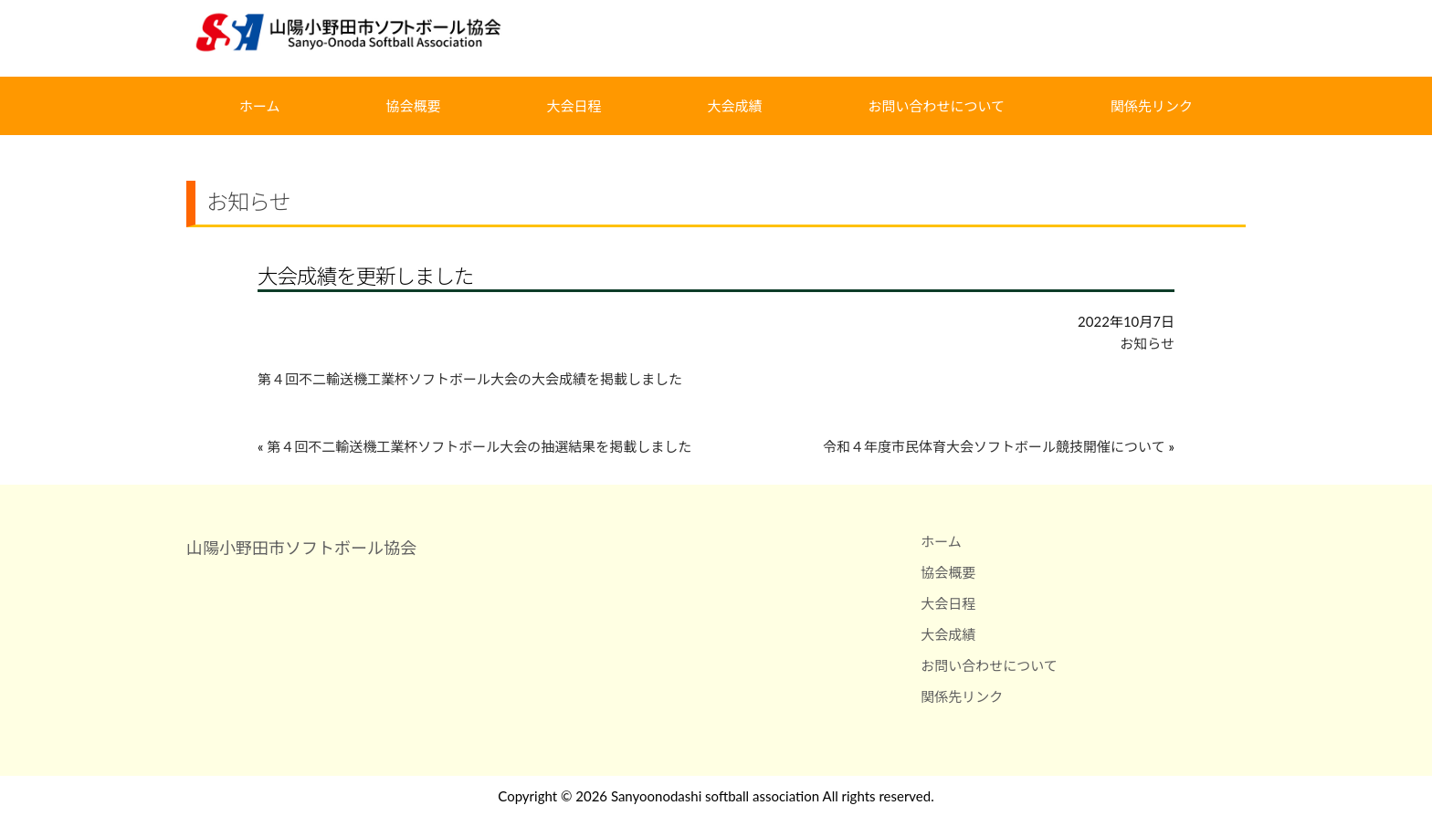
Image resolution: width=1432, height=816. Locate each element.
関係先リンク (1152, 106)
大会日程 (574, 106)
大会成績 (734, 106)
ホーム (259, 106)
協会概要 (413, 106)
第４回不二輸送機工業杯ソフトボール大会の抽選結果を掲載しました (479, 446)
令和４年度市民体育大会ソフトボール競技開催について (994, 446)
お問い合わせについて (936, 106)
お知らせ (1147, 343)
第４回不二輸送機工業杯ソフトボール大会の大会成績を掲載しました (470, 379)
